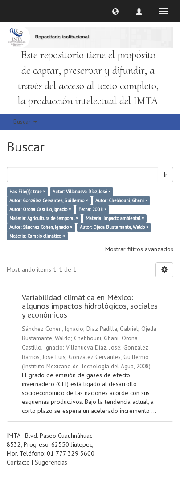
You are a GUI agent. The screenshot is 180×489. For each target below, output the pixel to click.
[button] (115, 11)
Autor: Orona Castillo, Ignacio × (40, 209)
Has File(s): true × (27, 191)
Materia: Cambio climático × (37, 236)
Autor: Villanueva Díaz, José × (81, 191)
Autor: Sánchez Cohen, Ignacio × (40, 227)
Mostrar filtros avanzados (139, 249)
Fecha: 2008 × (92, 209)
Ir (166, 175)
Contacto (18, 462)
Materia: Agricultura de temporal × (43, 218)
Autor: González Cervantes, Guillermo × (48, 200)
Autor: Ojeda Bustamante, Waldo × (114, 227)
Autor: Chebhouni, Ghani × (121, 200)
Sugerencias (51, 462)
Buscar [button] (25, 122)
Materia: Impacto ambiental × (115, 218)
